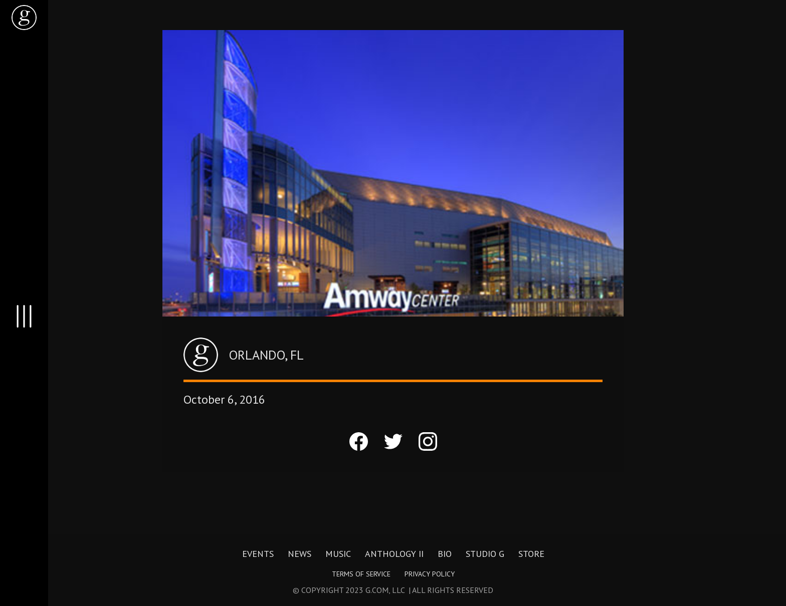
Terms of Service (361, 573)
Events (258, 554)
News (299, 554)
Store (531, 554)
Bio (445, 554)
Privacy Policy (430, 573)
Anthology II (394, 554)
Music (338, 554)
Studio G (485, 554)
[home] (24, 17)
